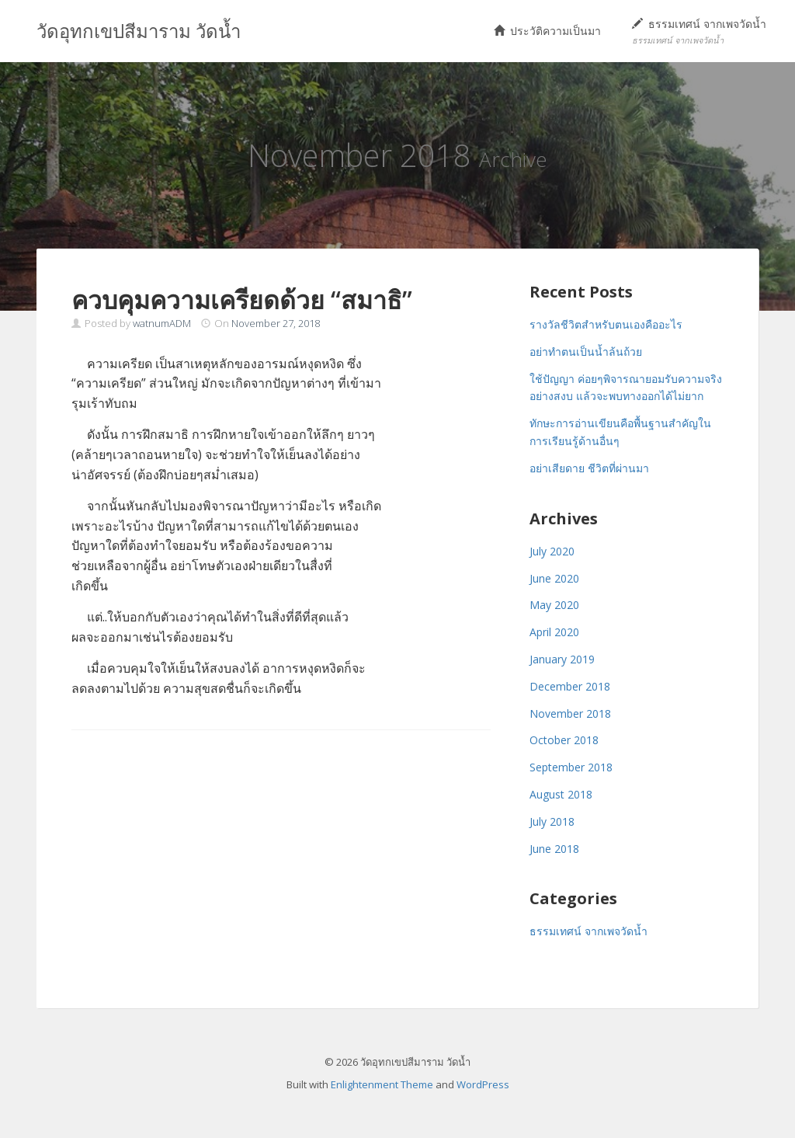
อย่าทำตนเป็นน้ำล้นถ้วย (585, 351)
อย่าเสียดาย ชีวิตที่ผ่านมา (589, 468)
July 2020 (552, 551)
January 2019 (562, 659)
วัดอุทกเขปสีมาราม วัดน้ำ (138, 31)
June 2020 (554, 578)
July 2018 (552, 821)
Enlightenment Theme (382, 1084)
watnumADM (162, 323)
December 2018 (569, 686)
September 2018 (571, 767)
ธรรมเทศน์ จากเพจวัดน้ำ (699, 30)
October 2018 (564, 740)
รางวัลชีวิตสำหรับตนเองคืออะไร (605, 324)
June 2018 (554, 848)
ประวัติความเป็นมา (547, 30)
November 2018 (570, 713)
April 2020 (554, 632)
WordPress (483, 1084)
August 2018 (560, 794)
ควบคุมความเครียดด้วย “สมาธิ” (241, 299)
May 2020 (554, 604)
